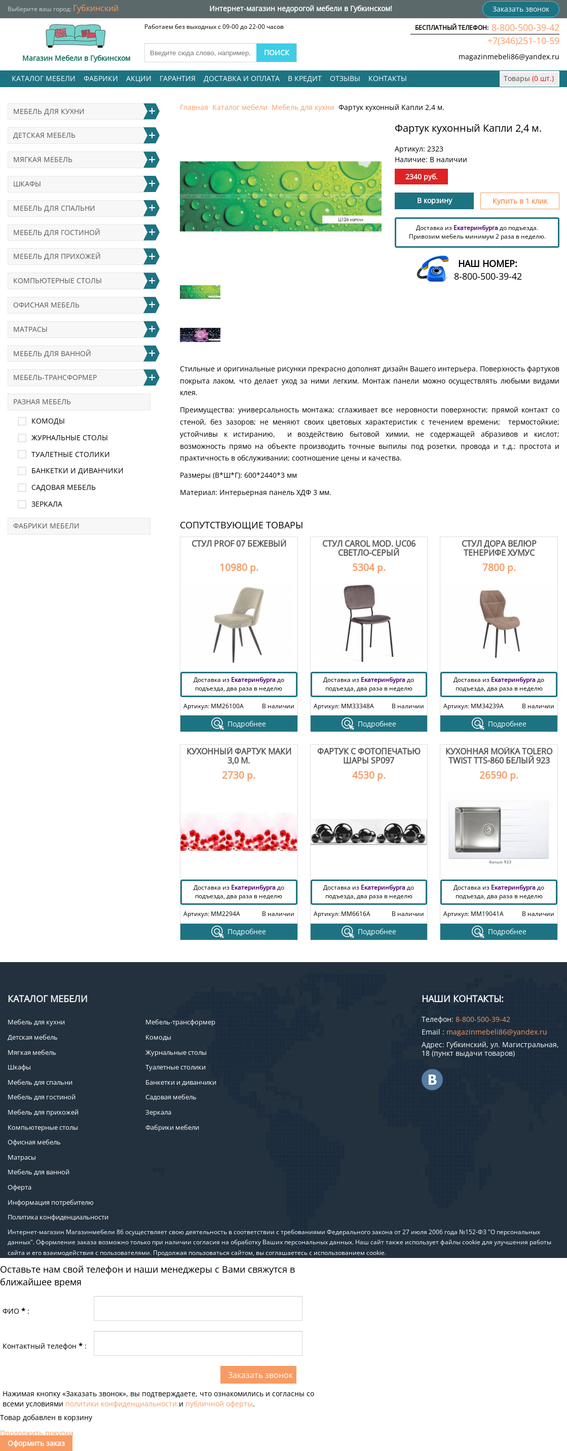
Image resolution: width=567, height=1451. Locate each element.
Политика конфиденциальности (58, 1216)
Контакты (387, 78)
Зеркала (46, 504)
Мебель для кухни (303, 107)
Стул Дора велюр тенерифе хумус (499, 548)
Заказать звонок (521, 9)
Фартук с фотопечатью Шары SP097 (369, 756)
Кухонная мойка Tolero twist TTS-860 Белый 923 (498, 756)
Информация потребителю (51, 1202)
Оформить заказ (36, 1443)
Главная (194, 107)
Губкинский (96, 8)
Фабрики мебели (46, 525)
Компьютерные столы (57, 280)
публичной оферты (219, 1403)
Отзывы (345, 78)
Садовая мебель (63, 487)
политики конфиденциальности (121, 1403)
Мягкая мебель (42, 159)
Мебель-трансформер (55, 377)
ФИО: (16, 1311)
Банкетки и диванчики (77, 470)
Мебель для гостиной (56, 232)
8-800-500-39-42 (525, 27)
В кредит (305, 78)
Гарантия (178, 78)
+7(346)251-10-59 (523, 40)
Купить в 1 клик (520, 201)
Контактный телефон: (45, 1346)
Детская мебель (44, 135)
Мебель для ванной (52, 353)
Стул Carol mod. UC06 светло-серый (368, 548)
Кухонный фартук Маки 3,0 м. (238, 756)
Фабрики (101, 78)
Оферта (19, 1187)
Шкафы (27, 183)
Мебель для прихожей (57, 256)
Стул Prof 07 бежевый (239, 543)
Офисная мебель (46, 305)
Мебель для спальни (54, 208)
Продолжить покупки (36, 1433)
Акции (139, 78)
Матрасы (30, 329)
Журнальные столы (69, 437)
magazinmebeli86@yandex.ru (509, 56)
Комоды (48, 421)
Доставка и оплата (242, 78)
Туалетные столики (70, 454)
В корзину (434, 200)
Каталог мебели (43, 78)
